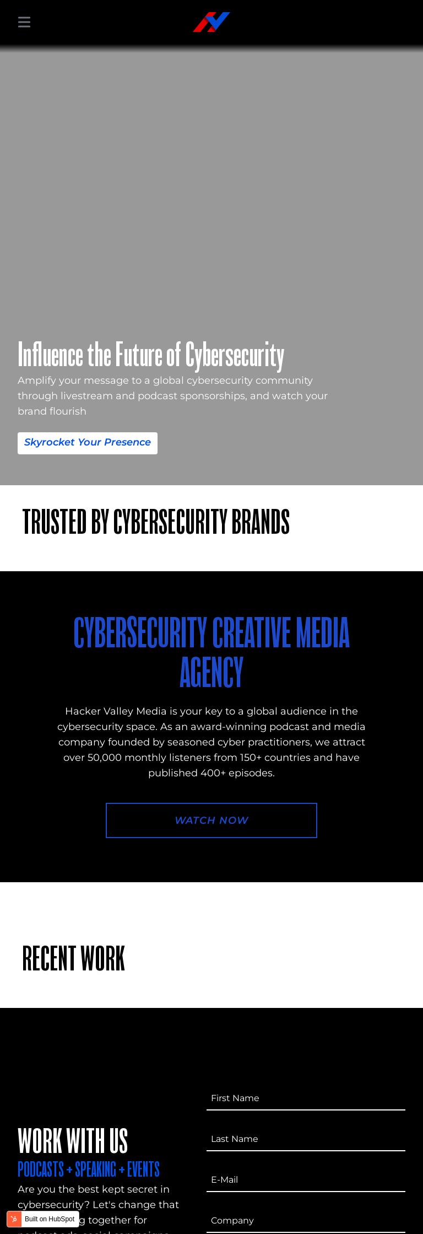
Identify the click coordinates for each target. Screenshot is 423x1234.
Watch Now (211, 820)
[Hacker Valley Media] (211, 22)
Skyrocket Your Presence (87, 442)
